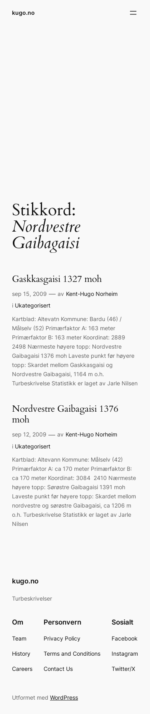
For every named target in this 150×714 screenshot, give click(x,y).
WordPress (64, 697)
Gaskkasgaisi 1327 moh (57, 279)
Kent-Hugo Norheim (92, 293)
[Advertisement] (75, 108)
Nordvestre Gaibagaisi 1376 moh (65, 414)
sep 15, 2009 (29, 293)
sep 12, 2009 (29, 434)
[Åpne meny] (133, 13)
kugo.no (23, 12)
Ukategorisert (32, 305)
